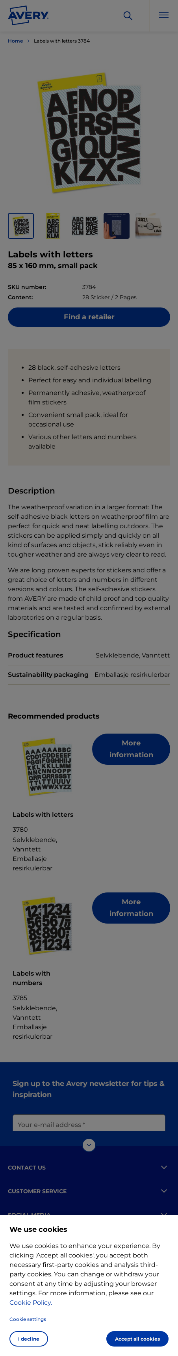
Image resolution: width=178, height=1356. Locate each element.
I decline (28, 1339)
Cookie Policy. (30, 1302)
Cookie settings (27, 1319)
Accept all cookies (137, 1339)
